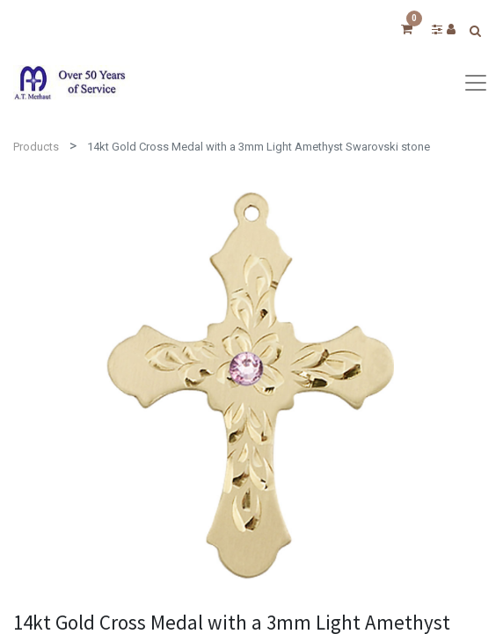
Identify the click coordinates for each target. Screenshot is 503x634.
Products (36, 146)
